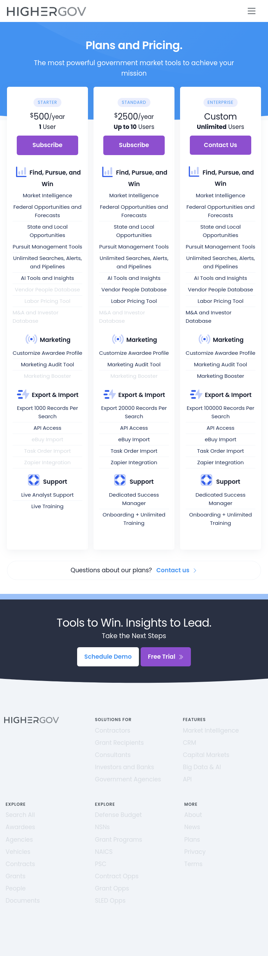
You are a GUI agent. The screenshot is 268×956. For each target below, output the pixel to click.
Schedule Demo (108, 656)
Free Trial (166, 656)
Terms (193, 864)
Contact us (177, 570)
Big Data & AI (202, 767)
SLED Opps (110, 900)
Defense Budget (118, 815)
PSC (100, 864)
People (15, 888)
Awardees (20, 827)
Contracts (20, 864)
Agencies (19, 839)
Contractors (113, 730)
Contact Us (220, 145)
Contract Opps (117, 876)
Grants (15, 876)
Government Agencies (128, 779)
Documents (23, 900)
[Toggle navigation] (251, 11)
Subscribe (47, 145)
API (187, 779)
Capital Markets (206, 755)
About (193, 815)
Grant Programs (118, 839)
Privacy (195, 852)
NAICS (104, 852)
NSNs (102, 827)
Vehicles (18, 852)
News (192, 827)
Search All (20, 815)
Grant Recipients (119, 743)
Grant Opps (112, 888)
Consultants (113, 755)
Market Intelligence (211, 730)
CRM (189, 743)
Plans (192, 839)
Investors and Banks (124, 767)
